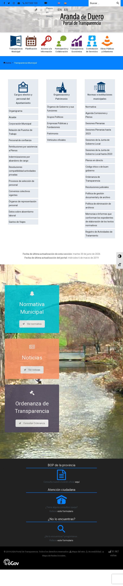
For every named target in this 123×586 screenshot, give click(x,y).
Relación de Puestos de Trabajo (20, 132)
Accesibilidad (93, 551)
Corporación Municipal (20, 123)
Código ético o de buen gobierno (97, 168)
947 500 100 (30, 3)
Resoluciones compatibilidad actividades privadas (22, 171)
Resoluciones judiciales (97, 187)
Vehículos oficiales (56, 140)
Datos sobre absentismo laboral (21, 213)
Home (7, 63)
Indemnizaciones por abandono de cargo (19, 159)
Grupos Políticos (55, 117)
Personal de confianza (20, 140)
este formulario (65, 511)
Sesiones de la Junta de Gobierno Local (98, 142)
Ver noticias (32, 370)
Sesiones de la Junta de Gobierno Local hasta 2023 (99, 152)
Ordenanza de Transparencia (93, 179)
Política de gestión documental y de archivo (98, 195)
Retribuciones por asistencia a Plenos (23, 148)
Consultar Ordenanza (32, 423)
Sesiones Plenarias (95, 123)
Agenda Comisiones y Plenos (96, 115)
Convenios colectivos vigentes (19, 193)
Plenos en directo (94, 160)
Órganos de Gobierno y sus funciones (60, 109)
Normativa (91, 107)
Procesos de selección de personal (21, 183)
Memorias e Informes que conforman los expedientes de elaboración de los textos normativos (100, 220)
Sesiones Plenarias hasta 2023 (98, 131)
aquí (77, 482)
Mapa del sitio (77, 551)
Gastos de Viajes (17, 222)
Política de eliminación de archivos (98, 205)
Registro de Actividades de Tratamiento (99, 234)
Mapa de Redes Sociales (53, 555)
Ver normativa (32, 324)
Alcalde (12, 117)
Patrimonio (52, 133)
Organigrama (15, 111)
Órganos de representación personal (22, 203)
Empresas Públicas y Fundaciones (57, 125)
